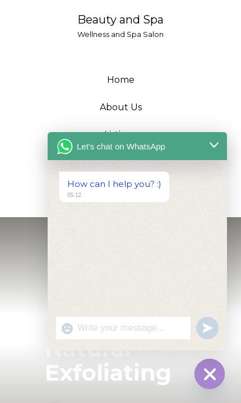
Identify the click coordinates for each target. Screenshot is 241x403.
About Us (121, 107)
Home (121, 79)
